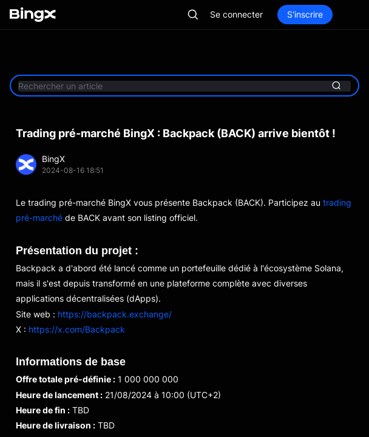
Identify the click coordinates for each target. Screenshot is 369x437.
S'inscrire (305, 14)
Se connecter (236, 14)
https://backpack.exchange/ (115, 314)
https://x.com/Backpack (77, 329)
